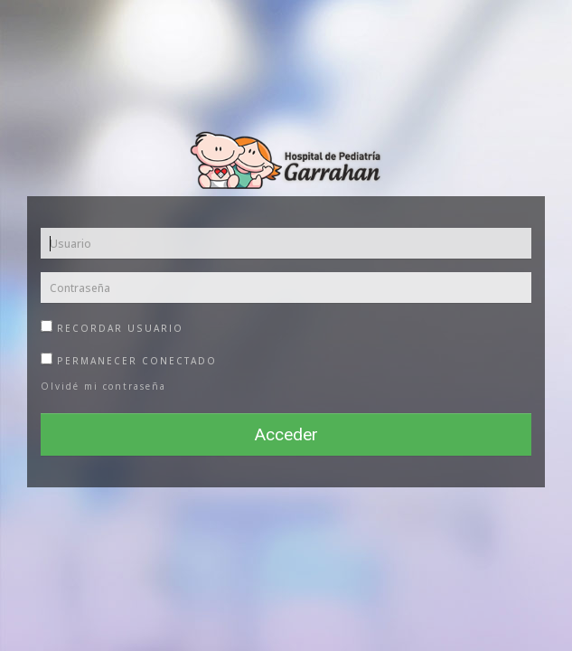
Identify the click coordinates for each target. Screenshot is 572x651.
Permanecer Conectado (129, 359)
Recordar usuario (112, 326)
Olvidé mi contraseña (103, 386)
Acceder (286, 434)
